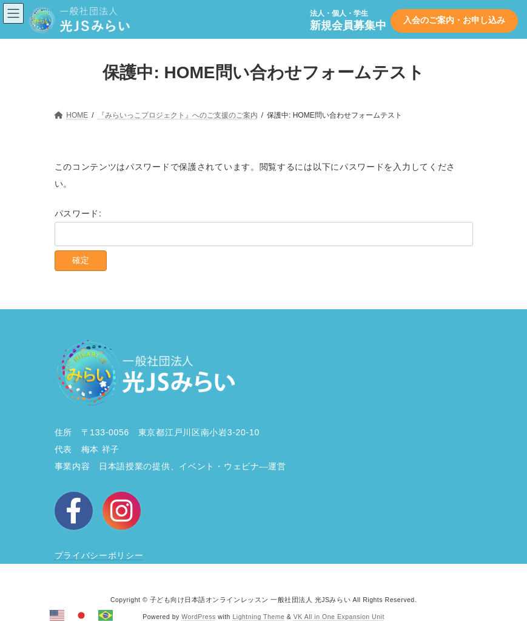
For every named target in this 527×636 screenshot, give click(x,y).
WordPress (198, 616)
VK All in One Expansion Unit (339, 616)
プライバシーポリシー (99, 555)
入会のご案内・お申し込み (454, 20)
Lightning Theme (258, 616)
